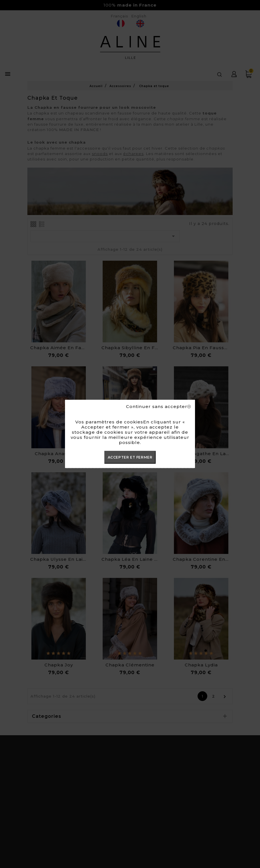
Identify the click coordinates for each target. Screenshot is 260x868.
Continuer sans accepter (158, 406)
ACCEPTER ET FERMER (130, 457)
